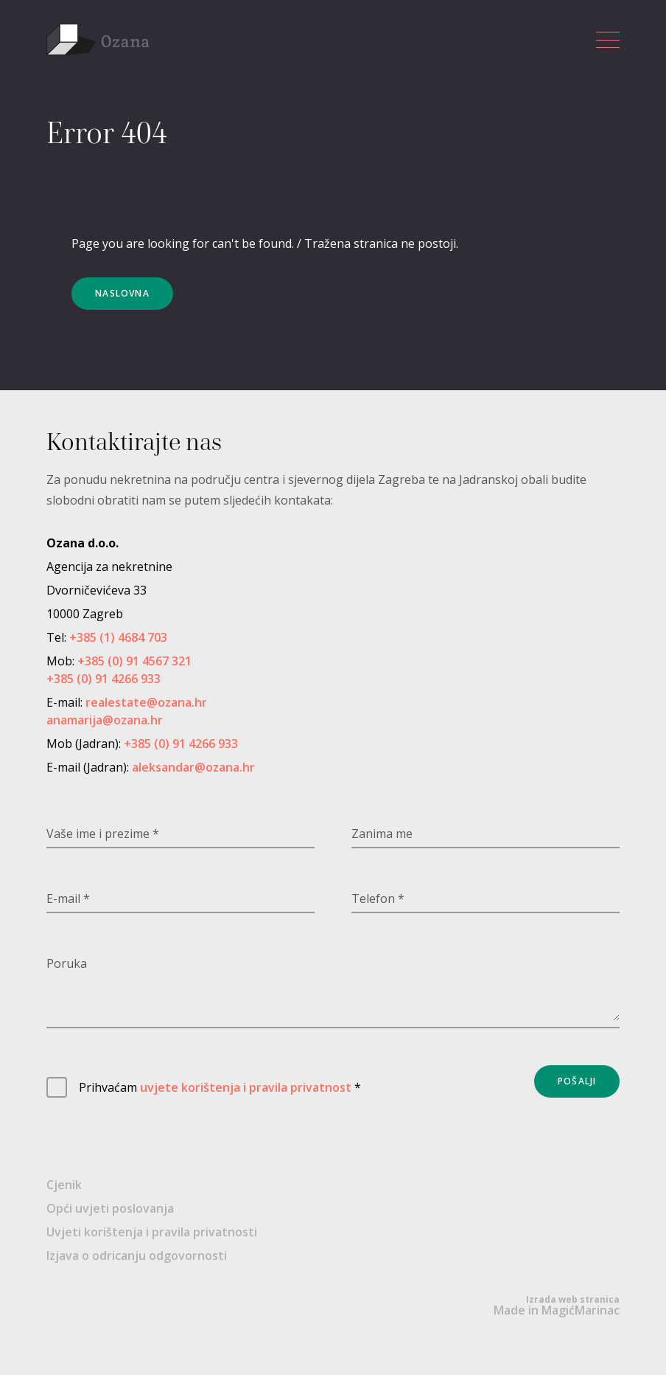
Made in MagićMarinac (557, 1305)
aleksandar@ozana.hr (193, 767)
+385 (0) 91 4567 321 (134, 661)
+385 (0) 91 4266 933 (103, 679)
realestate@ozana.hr (146, 702)
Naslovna (122, 293)
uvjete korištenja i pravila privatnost (245, 1087)
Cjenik (64, 1185)
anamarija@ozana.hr (104, 720)
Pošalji (577, 1081)
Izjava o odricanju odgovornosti (136, 1255)
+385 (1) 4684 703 (118, 637)
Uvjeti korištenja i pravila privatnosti (151, 1232)
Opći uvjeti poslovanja (110, 1208)
